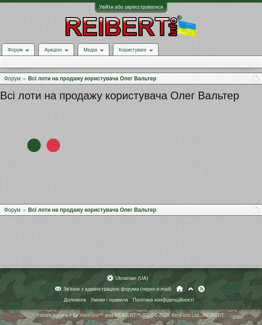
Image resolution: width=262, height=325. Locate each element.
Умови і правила (109, 299)
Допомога (75, 299)
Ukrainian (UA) (131, 278)
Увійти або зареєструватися (131, 6)
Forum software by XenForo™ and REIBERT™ (131, 315)
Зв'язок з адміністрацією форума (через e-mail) (117, 289)
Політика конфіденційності (163, 299)
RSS (201, 289)
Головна (179, 289)
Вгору (190, 289)
